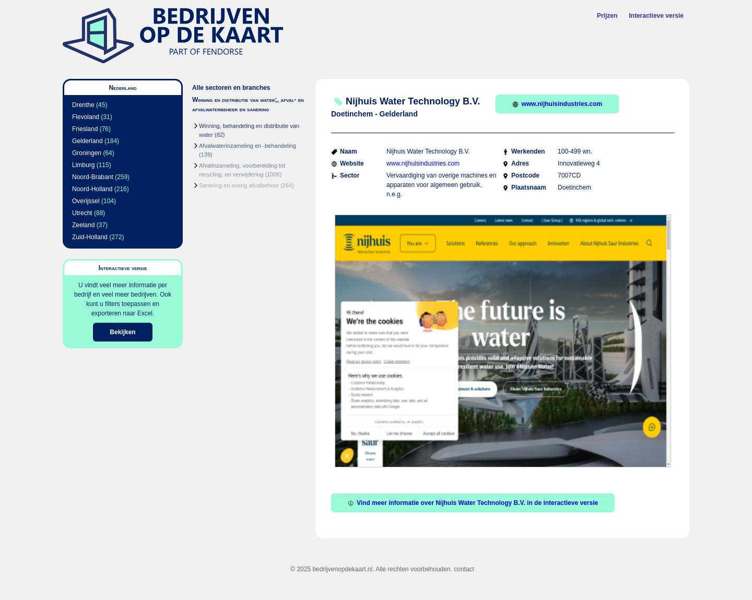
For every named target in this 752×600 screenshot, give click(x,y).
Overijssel (86, 201)
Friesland (85, 129)
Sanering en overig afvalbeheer (239, 185)
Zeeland (83, 225)
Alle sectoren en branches (231, 87)
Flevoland (85, 117)
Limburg (83, 165)
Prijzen (607, 15)
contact (464, 569)
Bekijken (122, 332)
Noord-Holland (92, 189)
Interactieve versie (656, 15)
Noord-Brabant (92, 177)
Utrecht (82, 213)
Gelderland (87, 141)
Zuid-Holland (90, 237)
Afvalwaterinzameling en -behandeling (247, 146)
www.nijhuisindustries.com (557, 104)
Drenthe (83, 105)
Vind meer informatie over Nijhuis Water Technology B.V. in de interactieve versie (473, 503)
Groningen (86, 153)
